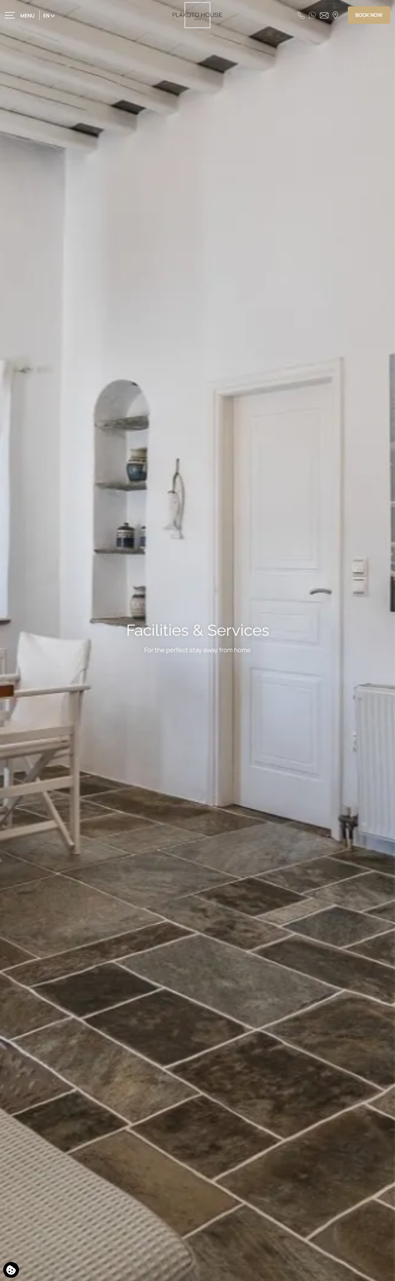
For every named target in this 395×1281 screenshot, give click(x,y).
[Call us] (301, 14)
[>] (20, 15)
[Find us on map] (335, 14)
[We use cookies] (11, 1270)
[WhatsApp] (312, 14)
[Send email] (324, 14)
